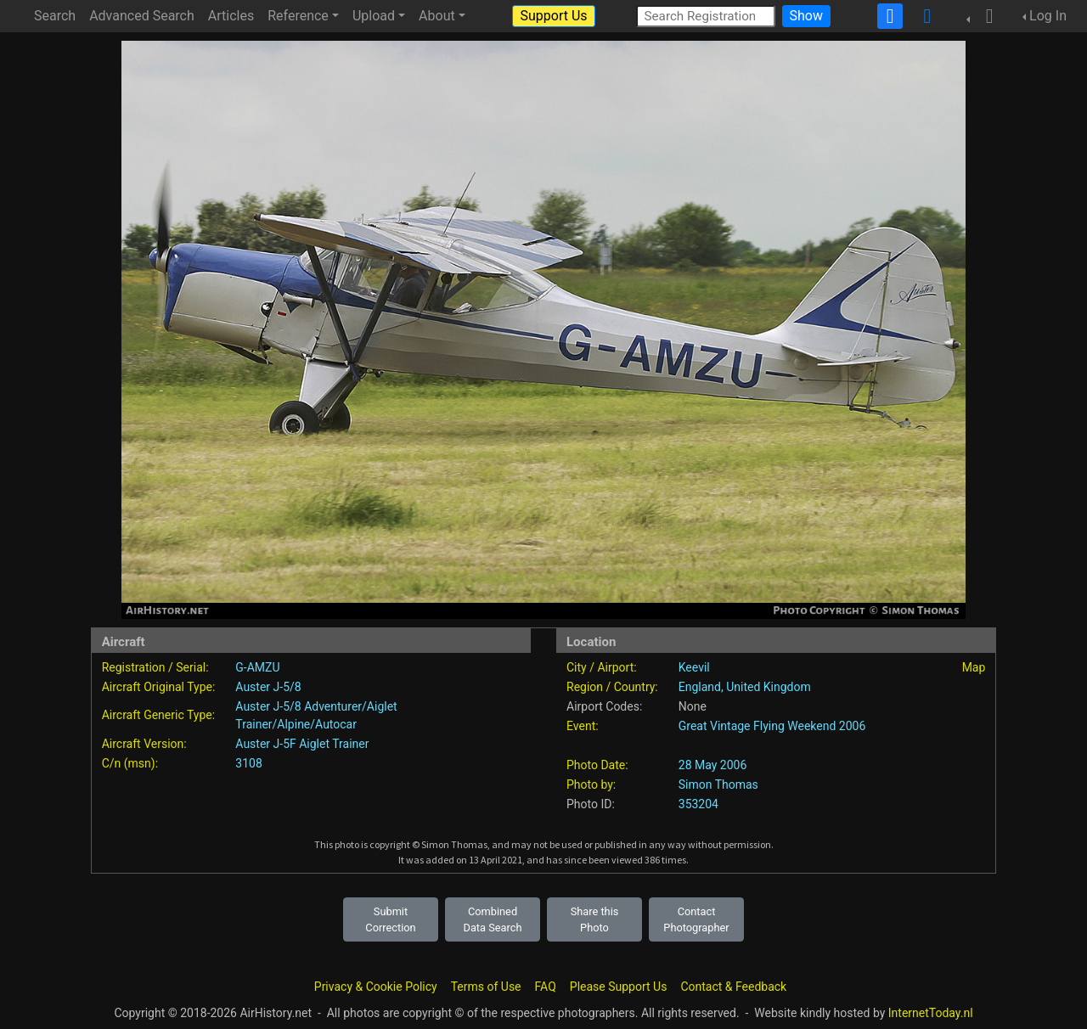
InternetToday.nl (930, 1013)
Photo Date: (597, 765)
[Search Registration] (705, 15)
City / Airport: (601, 667)
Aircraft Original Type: (159, 687)
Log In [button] (1048, 16)
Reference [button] (298, 16)
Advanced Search (141, 16)
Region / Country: (612, 687)
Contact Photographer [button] (696, 919)
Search (55, 16)
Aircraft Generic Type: (158, 715)
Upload (373, 16)
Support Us (553, 16)
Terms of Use (486, 986)
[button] (984, 16)
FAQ (545, 986)
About (437, 16)
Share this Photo (595, 919)
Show (806, 16)
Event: (582, 726)
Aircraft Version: (144, 744)
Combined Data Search (493, 919)
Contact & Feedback (733, 986)
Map (974, 667)
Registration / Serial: (155, 667)
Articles (231, 16)
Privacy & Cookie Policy (375, 986)
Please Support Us (618, 986)
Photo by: (591, 784)
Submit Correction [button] (390, 919)
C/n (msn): (130, 763)
